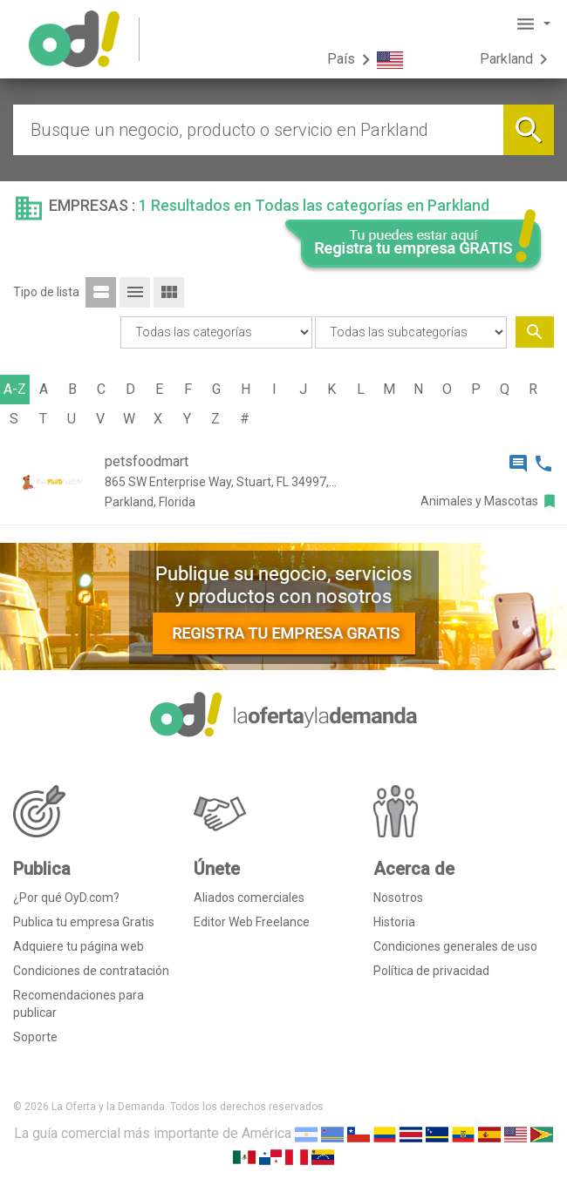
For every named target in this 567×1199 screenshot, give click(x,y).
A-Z (14, 389)
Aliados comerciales (249, 897)
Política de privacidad (431, 971)
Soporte (35, 1037)
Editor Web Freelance (252, 922)
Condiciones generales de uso (455, 946)
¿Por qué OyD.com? (66, 897)
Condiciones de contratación (91, 971)
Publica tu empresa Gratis (83, 922)
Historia (394, 922)
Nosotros (398, 897)
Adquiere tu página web (78, 946)
